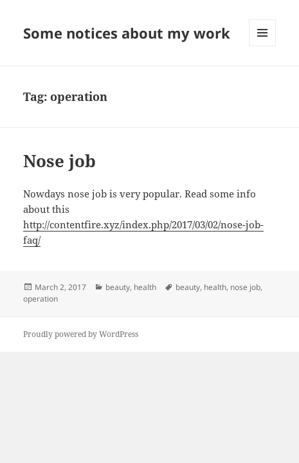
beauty (117, 287)
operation (40, 298)
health (145, 287)
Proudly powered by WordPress (80, 334)
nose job (245, 287)
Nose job (59, 160)
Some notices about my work (126, 32)
